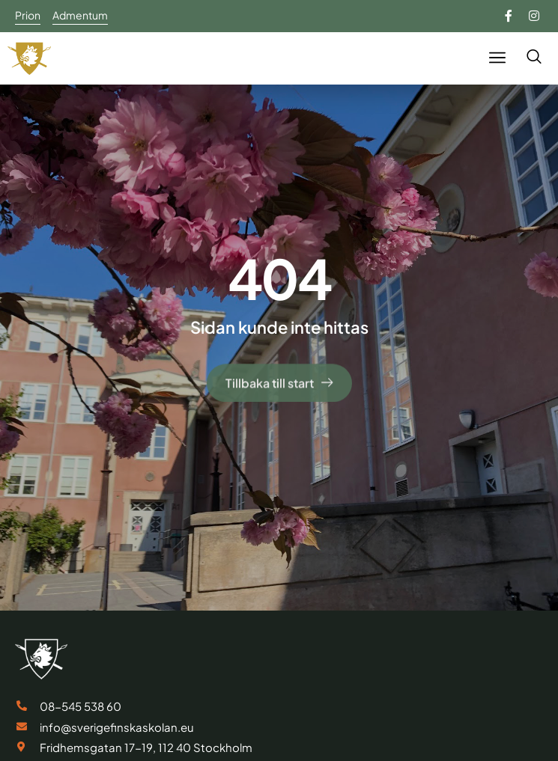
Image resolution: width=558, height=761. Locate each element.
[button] (497, 58)
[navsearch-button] (533, 58)
